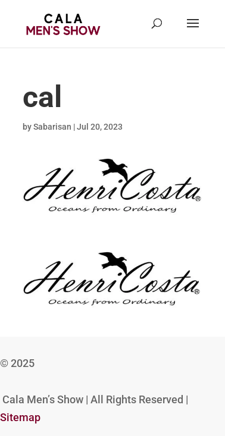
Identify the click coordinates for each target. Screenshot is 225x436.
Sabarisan (52, 126)
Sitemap (20, 417)
